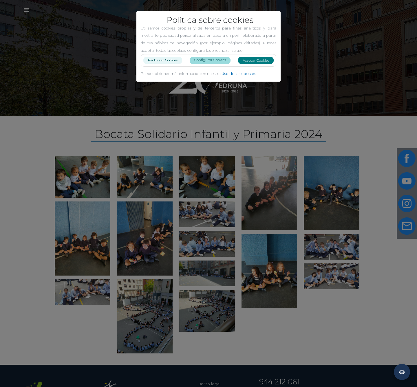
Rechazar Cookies (163, 60)
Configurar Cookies (210, 60)
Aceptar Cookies (256, 60)
